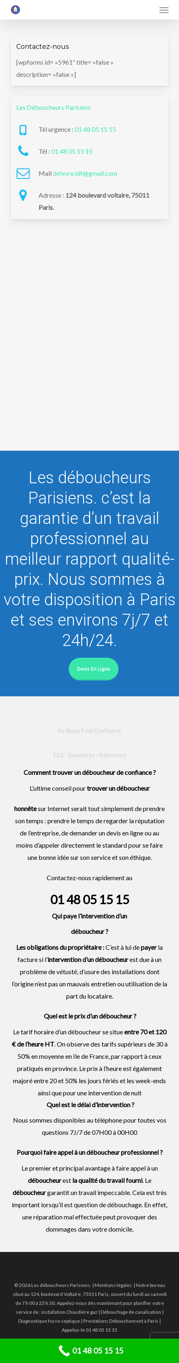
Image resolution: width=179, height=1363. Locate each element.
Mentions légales (113, 1285)
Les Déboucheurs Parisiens (53, 107)
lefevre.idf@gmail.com (85, 173)
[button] (164, 10)
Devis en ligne (93, 669)
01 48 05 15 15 (95, 129)
